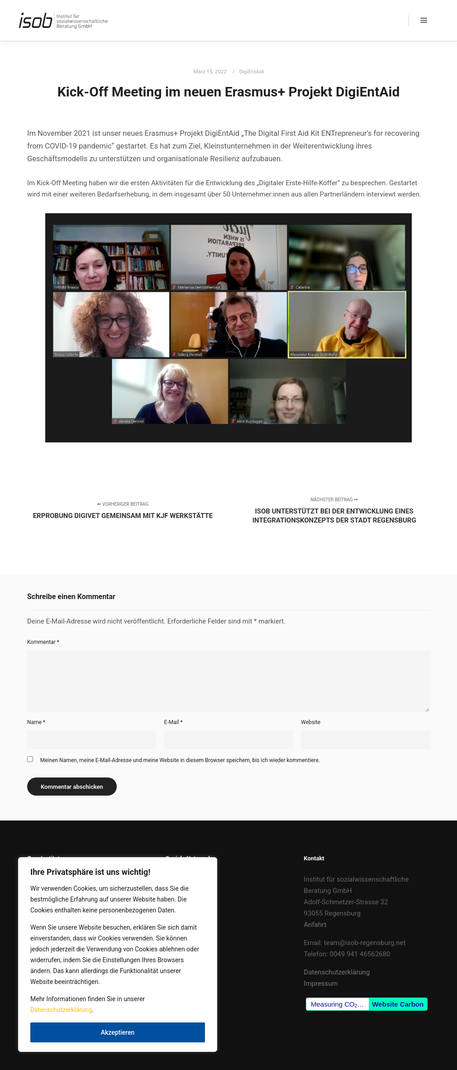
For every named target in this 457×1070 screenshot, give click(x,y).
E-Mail (173, 722)
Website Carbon (398, 1004)
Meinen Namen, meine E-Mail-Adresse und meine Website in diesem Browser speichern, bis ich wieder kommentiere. (180, 760)
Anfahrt (315, 925)
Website (310, 722)
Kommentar (43, 642)
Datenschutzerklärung (61, 1009)
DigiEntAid (251, 71)
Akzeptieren (118, 1032)
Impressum (321, 983)
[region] (117, 954)
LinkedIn (178, 891)
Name (36, 722)
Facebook (180, 879)
